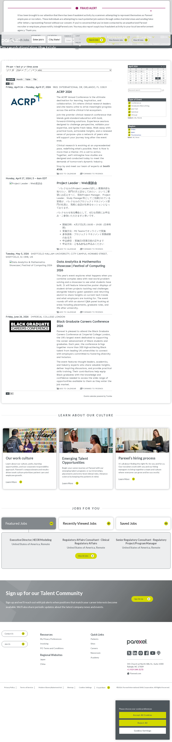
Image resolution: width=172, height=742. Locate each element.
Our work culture (19, 508)
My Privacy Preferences (51, 689)
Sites (93, 693)
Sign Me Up (138, 649)
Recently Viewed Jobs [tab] (79, 573)
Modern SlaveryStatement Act (50, 737)
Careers (94, 698)
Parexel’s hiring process (137, 508)
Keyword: (36, 85)
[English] (166, 37)
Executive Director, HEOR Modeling (31, 589)
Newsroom (95, 703)
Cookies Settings (85, 737)
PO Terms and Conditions (52, 698)
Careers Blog (125, 43)
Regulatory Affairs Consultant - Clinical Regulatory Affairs (86, 591)
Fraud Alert (101, 737)
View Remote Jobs (116, 90)
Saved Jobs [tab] (128, 573)
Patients (94, 689)
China (42, 714)
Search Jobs (93, 90)
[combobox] (54, 89)
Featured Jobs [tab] (16, 573)
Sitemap (70, 737)
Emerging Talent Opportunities (75, 510)
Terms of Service (26, 737)
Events (140, 43)
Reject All (143, 723)
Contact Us (9, 683)
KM (77, 98)
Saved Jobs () (94, 37)
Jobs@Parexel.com (63, 26)
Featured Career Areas (84, 43)
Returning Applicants (117, 37)
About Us (107, 43)
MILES (78, 92)
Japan (42, 709)
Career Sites (145, 37)
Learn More (11, 532)
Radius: (68, 86)
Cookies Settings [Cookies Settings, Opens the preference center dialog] (142, 731)
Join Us (7, 694)
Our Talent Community (160, 43)
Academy (95, 707)
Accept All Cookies (142, 715)
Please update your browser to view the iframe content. (147, 124)
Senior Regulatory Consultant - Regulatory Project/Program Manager (141, 591)
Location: (52, 85)
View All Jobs (138, 90)
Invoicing (44, 693)
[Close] (166, 705)
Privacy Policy (9, 737)
